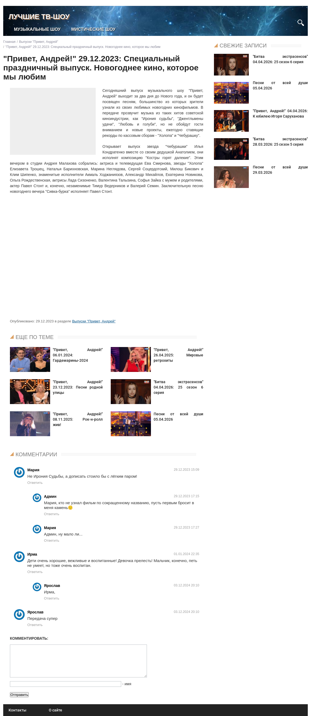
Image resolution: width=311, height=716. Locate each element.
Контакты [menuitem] (17, 710)
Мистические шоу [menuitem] (93, 29)
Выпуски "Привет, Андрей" (94, 321)
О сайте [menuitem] (55, 710)
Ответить (35, 483)
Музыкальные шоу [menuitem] (37, 29)
